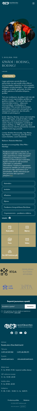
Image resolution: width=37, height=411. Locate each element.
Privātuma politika (13, 400)
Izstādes (7, 189)
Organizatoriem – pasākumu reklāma (17, 213)
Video (27, 240)
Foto (10, 240)
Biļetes (6, 201)
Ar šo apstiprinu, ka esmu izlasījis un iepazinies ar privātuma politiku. (17, 311)
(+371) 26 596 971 (23, 352)
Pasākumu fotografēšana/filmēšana (17, 207)
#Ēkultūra (7, 195)
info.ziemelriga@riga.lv (25, 359)
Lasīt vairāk (17, 312)
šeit (11, 175)
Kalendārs (7, 183)
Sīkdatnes (26, 400)
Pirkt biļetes (8, 76)
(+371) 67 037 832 (7, 352)
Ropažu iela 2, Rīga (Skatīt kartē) (12, 345)
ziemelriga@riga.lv (7, 359)
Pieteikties (30, 306)
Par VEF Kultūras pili (9, 253)
